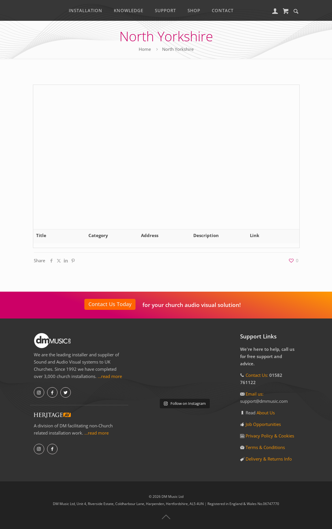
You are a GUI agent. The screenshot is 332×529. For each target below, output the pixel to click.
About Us (266, 413)
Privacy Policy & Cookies (270, 436)
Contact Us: (257, 375)
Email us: (255, 394)
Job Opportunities (263, 424)
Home (145, 49)
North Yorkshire (178, 49)
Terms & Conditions (265, 447)
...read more (110, 376)
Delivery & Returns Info (269, 459)
